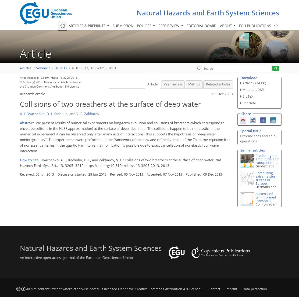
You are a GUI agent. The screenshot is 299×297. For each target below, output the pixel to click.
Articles (26, 68)
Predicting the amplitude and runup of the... (267, 159)
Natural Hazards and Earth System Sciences (208, 12)
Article (152, 84)
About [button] (226, 25)
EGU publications (255, 25)
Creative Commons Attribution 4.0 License (167, 289)
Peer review (173, 84)
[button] (199, 68)
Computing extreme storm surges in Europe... (267, 178)
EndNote (249, 103)
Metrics (194, 84)
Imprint (231, 289)
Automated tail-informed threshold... (266, 197)
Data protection (255, 289)
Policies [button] (144, 25)
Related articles (218, 84)
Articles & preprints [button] (87, 25)
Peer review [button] (169, 25)
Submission (123, 25)
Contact (214, 289)
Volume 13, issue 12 (51, 68)
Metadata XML (253, 89)
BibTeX (247, 96)
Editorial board (202, 25)
